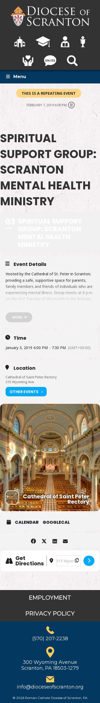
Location (24, 368)
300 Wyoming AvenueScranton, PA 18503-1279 (50, 665)
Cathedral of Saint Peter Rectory (31, 377)
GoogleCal (56, 522)
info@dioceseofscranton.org (50, 687)
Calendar (27, 522)
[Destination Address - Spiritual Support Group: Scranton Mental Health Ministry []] (68, 560)
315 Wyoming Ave (20, 381)
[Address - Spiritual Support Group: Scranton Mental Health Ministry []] (46, 560)
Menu (15, 76)
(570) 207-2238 (50, 639)
